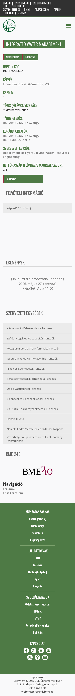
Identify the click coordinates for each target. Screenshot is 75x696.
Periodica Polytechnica (37, 625)
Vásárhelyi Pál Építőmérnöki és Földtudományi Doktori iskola (35, 439)
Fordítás (30, 57)
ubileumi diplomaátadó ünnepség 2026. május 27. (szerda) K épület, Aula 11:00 (38, 284)
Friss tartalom (13, 493)
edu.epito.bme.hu (42, 3)
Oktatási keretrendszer (37, 604)
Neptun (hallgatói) (37, 572)
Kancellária (37, 533)
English (9, 13)
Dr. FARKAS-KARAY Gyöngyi (21, 123)
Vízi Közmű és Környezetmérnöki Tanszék (32, 409)
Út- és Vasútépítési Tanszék (24, 389)
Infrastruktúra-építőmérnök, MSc (26, 84)
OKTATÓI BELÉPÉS (11, 9)
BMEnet (38, 611)
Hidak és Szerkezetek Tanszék (26, 368)
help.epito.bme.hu (15, 6)
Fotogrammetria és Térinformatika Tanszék (33, 348)
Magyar (22, 13)
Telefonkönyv (41, 9)
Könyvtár (37, 586)
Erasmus (37, 565)
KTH (37, 558)
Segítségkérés (37, 540)
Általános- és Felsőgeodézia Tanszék (29, 328)
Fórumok (9, 489)
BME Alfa (37, 632)
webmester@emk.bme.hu (37, 691)
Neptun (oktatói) (37, 519)
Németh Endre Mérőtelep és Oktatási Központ (35, 429)
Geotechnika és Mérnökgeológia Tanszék (32, 358)
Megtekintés (12, 57)
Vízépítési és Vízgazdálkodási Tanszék (30, 399)
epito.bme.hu (22, 3)
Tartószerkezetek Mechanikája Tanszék (31, 378)
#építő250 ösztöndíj (19, 208)
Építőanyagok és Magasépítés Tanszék (31, 338)
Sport (38, 579)
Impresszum (37, 677)
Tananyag (11, 179)
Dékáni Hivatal (16, 419)
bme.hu (7, 3)
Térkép (57, 9)
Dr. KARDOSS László (16, 140)
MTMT (37, 618)
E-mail (27, 9)
